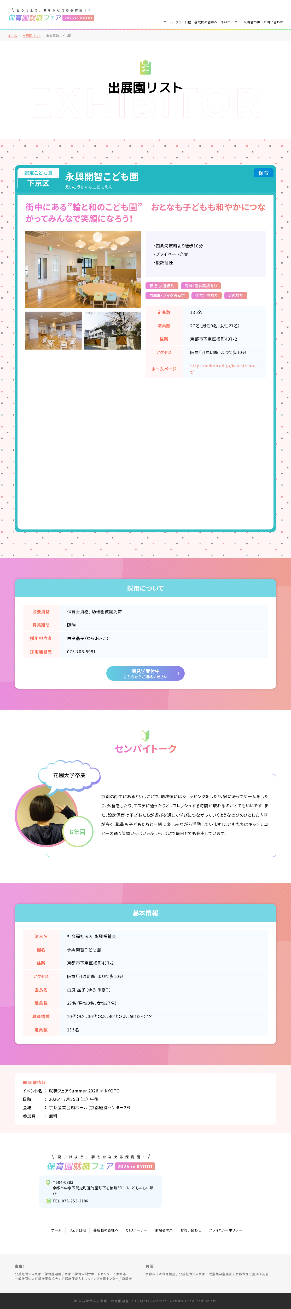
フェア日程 (183, 22)
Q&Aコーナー (231, 22)
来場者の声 (252, 22)
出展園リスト (31, 35)
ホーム (168, 22)
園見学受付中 (145, 673)
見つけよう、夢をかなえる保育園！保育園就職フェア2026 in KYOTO (101, 1162)
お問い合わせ (273, 22)
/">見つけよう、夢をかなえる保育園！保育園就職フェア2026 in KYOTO (51, 14)
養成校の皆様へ (206, 22)
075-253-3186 (75, 1200)
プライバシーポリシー (225, 1230)
